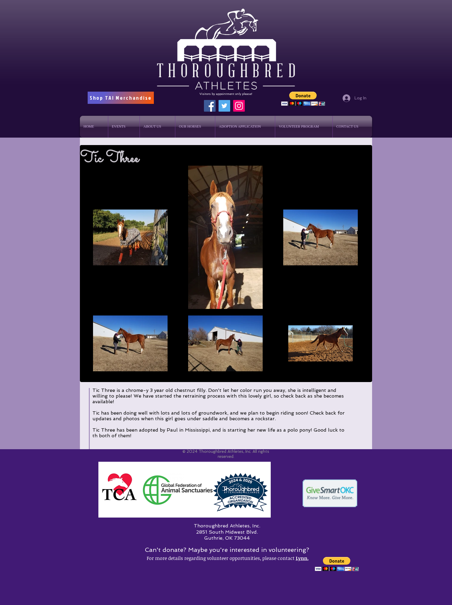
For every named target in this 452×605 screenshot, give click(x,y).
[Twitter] (224, 106)
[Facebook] (210, 106)
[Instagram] (239, 106)
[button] (303, 99)
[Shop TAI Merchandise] (121, 98)
